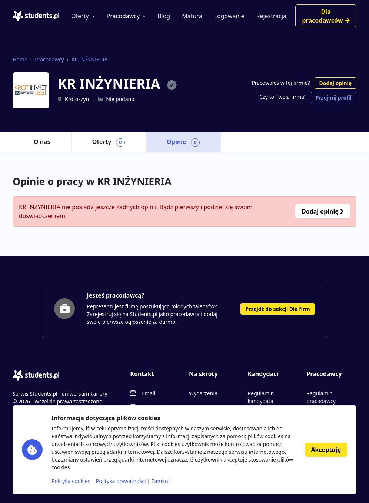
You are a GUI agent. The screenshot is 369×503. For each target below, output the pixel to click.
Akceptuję (326, 450)
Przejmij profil (334, 97)
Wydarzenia (203, 393)
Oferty (80, 16)
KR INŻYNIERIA (90, 59)
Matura (192, 16)
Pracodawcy (123, 16)
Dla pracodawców (326, 15)
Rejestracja (271, 16)
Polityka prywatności (121, 480)
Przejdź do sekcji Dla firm (277, 308)
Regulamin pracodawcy (320, 397)
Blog (163, 16)
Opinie (183, 142)
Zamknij (161, 480)
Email (148, 393)
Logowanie (229, 16)
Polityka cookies (70, 480)
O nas (42, 142)
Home (20, 59)
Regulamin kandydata (261, 397)
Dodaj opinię (335, 83)
